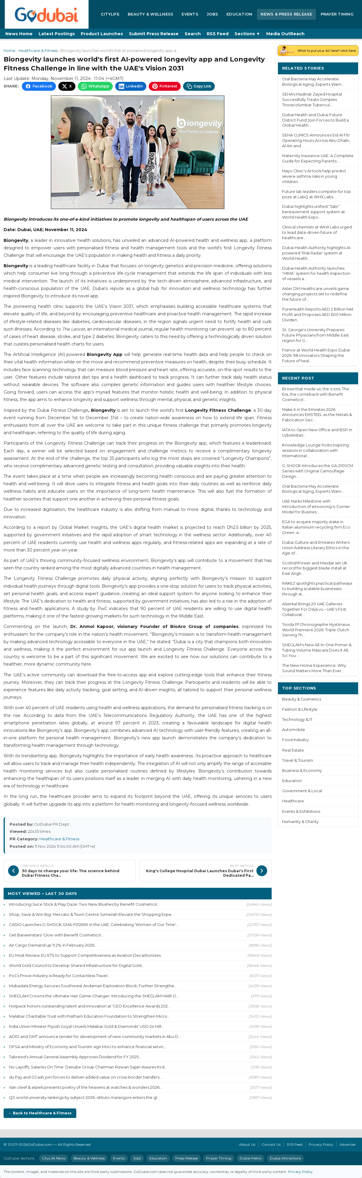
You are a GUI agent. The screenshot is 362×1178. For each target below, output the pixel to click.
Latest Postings (57, 33)
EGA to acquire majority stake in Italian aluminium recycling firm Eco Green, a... (316, 527)
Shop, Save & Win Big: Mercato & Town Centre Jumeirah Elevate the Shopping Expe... (91, 914)
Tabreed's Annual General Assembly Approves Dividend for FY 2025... (75, 1056)
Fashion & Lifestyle (299, 709)
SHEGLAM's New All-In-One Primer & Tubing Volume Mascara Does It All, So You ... (317, 650)
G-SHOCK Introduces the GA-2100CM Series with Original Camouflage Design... (317, 471)
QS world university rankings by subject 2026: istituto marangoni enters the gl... (84, 1097)
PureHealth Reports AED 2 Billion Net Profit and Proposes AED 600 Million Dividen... (318, 314)
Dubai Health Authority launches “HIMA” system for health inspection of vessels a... (316, 273)
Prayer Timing (337, 14)
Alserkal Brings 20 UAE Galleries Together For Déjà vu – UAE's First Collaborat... (314, 609)
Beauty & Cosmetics (301, 699)
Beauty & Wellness (150, 14)
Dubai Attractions (285, 1158)
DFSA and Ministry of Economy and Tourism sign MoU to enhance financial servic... (88, 1046)
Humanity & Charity (300, 821)
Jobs (212, 14)
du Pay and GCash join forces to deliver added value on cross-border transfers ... (86, 1077)
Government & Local (302, 791)
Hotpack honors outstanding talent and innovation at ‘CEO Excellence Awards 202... (90, 1006)
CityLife (110, 14)
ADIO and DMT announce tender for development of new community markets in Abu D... (95, 1036)
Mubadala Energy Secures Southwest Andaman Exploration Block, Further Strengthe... (93, 985)
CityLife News (53, 1158)
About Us (247, 1144)
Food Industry (295, 740)
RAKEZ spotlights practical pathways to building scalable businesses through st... (317, 588)
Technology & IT (297, 719)
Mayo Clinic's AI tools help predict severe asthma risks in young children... (314, 176)
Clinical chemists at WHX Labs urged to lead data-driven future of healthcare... (317, 232)
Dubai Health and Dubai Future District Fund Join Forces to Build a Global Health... (315, 120)
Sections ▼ (247, 33)
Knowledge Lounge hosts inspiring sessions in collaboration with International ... (315, 450)
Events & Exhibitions (301, 811)
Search (193, 33)
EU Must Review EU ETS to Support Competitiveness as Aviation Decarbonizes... (86, 955)
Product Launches (102, 33)
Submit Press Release (154, 33)
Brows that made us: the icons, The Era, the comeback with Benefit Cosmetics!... (315, 394)
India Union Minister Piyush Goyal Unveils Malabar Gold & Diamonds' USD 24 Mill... (86, 1026)
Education (239, 14)
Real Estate (293, 750)
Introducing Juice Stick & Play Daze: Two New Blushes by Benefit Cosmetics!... (84, 904)
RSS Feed (218, 33)
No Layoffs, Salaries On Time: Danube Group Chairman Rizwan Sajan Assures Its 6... (88, 1067)
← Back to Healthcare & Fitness (40, 1113)
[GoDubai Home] (47, 14)
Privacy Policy (321, 1144)
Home (10, 50)
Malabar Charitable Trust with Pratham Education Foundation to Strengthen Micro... (89, 1016)
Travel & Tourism (297, 760)
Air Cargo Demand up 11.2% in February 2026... (53, 945)
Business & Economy (302, 770)
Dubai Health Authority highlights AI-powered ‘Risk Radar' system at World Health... (317, 253)
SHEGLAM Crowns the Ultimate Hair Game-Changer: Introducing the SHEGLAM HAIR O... (94, 995)
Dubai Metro (250, 1158)
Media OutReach (285, 33)
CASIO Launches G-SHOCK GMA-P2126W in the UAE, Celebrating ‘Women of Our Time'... (93, 924)
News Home (19, 33)
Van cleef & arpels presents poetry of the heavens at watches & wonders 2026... (85, 1087)
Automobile (293, 729)
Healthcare (293, 801)
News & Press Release (286, 14)
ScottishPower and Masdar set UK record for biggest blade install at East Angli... (314, 568)
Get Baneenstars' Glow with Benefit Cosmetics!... (56, 935)
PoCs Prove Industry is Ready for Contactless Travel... (59, 975)
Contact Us (271, 1144)
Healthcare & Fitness (38, 50)
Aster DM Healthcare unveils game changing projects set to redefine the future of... (315, 294)
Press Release (186, 1158)
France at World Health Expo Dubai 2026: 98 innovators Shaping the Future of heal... (316, 355)
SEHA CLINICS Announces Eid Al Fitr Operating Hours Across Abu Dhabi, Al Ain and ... (316, 140)
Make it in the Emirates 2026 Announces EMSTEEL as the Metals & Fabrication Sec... (317, 415)
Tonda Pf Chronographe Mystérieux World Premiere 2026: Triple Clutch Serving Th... (316, 630)
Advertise (347, 1144)
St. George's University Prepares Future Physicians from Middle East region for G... (315, 335)
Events (190, 14)
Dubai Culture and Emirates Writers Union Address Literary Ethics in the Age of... (316, 547)
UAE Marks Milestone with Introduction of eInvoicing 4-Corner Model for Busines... (316, 506)
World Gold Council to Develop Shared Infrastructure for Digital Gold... (76, 965)
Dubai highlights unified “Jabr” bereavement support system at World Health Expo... (313, 211)
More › (347, 68)
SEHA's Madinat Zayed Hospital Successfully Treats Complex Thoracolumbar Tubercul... (312, 99)
